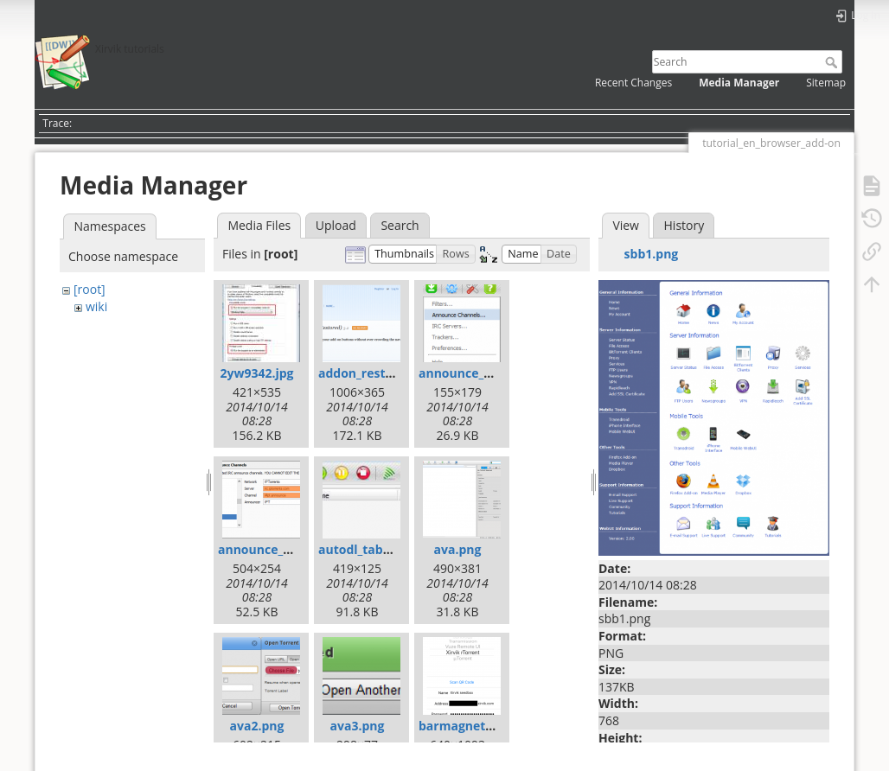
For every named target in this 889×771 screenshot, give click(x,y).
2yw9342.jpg (256, 373)
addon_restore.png (375, 373)
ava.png (458, 549)
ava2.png (257, 725)
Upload (336, 225)
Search (833, 62)
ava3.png (357, 725)
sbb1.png (651, 253)
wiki (96, 306)
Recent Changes (633, 82)
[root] (90, 289)
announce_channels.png (491, 373)
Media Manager (739, 82)
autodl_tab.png (363, 549)
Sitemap (826, 82)
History (684, 225)
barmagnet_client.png (484, 725)
